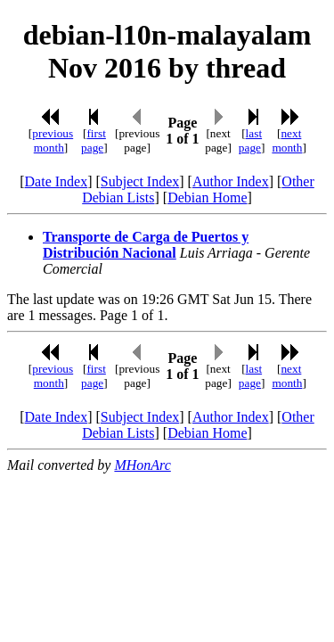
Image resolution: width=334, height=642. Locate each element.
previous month (52, 140)
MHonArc (142, 465)
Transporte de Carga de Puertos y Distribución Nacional (145, 244)
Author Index (230, 181)
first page (93, 140)
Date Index (56, 181)
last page (250, 140)
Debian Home (207, 197)
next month (287, 140)
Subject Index (140, 181)
